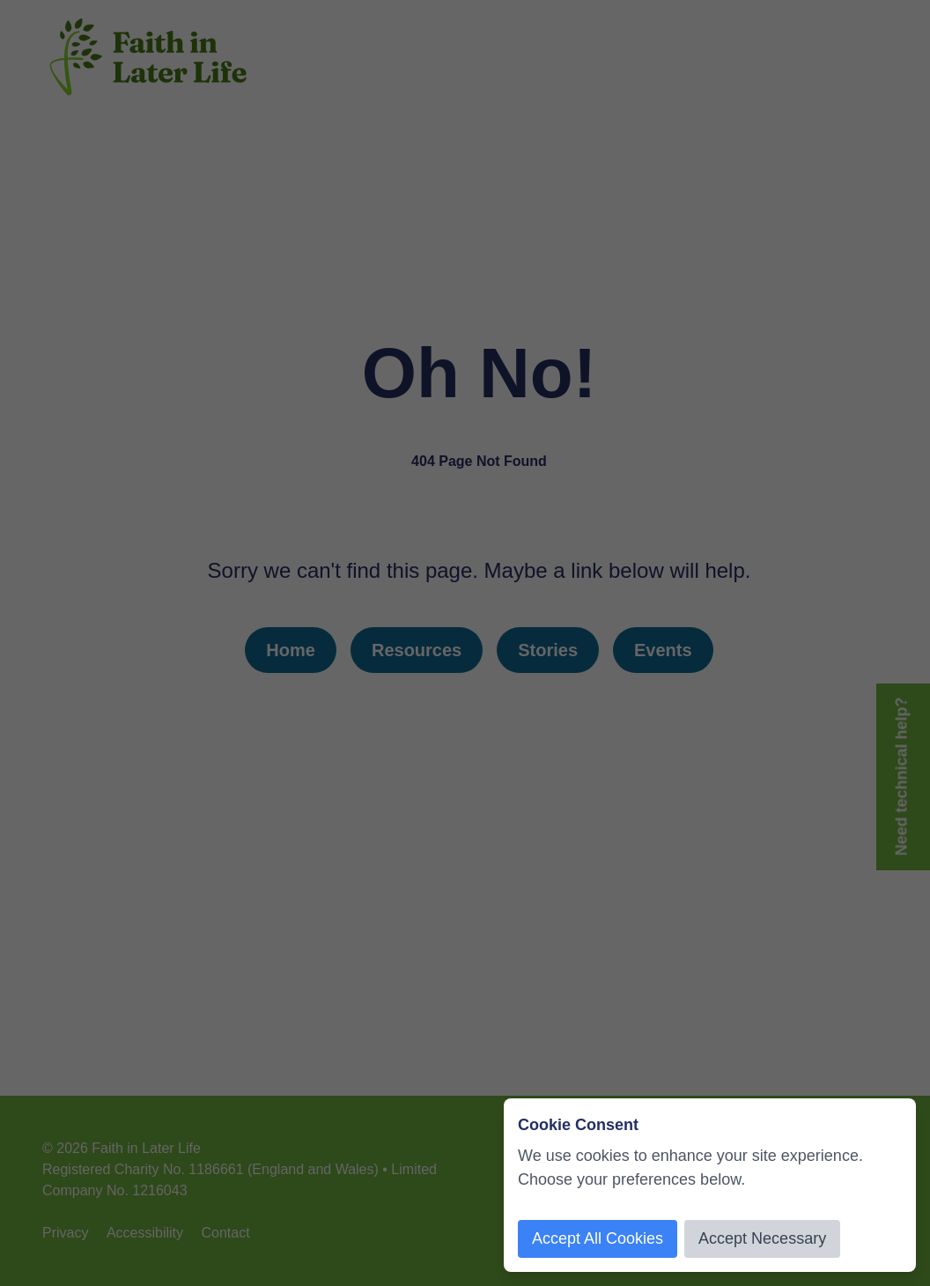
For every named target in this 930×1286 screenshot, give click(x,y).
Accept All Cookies (597, 1238)
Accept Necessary (762, 1238)
